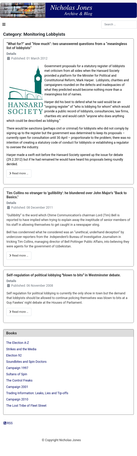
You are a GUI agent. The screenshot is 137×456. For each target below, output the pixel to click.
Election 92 (14, 355)
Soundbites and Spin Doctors (26, 361)
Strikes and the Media (21, 349)
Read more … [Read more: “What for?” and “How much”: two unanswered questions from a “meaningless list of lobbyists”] (18, 173)
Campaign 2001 (17, 387)
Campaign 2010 (17, 399)
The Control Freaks (19, 380)
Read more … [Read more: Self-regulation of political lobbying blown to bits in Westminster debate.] (18, 311)
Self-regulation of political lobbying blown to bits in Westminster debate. (63, 275)
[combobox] (119, 25)
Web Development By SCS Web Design (68, 447)
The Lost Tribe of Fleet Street (26, 405)
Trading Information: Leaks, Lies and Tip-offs (37, 393)
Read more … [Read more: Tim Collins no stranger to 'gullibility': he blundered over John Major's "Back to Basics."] (18, 255)
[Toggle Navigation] (4, 24)
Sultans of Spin (16, 374)
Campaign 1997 (17, 368)
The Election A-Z (17, 343)
